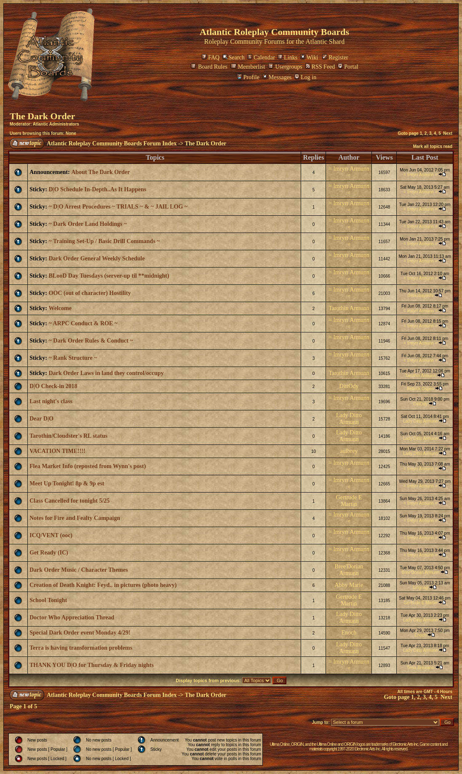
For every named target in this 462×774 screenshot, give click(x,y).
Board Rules (209, 67)
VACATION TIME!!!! (57, 451)
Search (233, 57)
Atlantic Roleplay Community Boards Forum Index (111, 143)
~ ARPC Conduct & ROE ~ (83, 323)
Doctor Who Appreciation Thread (71, 617)
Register (335, 57)
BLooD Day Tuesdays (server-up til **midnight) (109, 276)
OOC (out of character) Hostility (90, 293)
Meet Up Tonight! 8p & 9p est (66, 483)
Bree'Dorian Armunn (349, 569)
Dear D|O (41, 418)
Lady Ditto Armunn (349, 418)
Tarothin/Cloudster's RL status (68, 436)
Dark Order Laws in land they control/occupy (106, 373)
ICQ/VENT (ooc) (50, 535)
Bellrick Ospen (420, 388)
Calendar (261, 57)
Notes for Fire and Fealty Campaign (74, 518)
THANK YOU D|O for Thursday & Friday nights (91, 665)
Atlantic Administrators (56, 124)
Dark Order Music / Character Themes (78, 570)
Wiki (309, 57)
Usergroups (285, 67)
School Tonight (48, 600)
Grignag (420, 587)
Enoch (349, 632)
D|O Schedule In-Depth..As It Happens (98, 189)
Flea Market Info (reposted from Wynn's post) (87, 466)
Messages (276, 77)
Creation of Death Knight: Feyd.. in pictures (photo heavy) (102, 585)
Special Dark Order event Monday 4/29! (80, 632)
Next (447, 133)
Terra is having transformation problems (80, 648)
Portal (348, 67)
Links (287, 57)
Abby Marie (348, 585)
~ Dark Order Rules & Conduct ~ (91, 340)
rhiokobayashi (420, 295)
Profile (248, 77)
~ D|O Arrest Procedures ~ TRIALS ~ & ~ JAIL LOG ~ (118, 207)
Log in (305, 77)
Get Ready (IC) (48, 552)
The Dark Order (42, 116)
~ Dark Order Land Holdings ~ (88, 224)
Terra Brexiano (420, 667)
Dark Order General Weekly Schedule (97, 258)
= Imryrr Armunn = (348, 172)
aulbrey (349, 451)
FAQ (210, 57)
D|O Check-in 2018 (53, 386)
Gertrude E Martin (349, 500)
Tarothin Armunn (348, 308)
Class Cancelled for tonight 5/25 (69, 501)
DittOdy (349, 386)
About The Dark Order (100, 172)
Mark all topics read (432, 146)
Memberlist (247, 67)
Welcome (60, 308)
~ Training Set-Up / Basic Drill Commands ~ (104, 241)
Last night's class (50, 401)
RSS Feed (320, 67)
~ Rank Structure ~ (73, 358)
